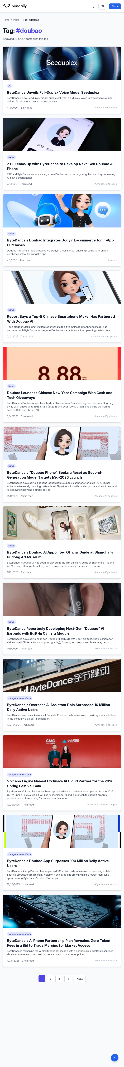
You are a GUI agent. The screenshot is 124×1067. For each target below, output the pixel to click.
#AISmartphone (109, 336)
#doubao (99, 107)
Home (6, 19)
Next (80, 978)
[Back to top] (114, 1057)
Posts (16, 19)
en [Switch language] (102, 6)
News (11, 157)
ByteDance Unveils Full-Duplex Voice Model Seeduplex (53, 92)
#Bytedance (110, 107)
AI (9, 86)
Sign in (115, 6)
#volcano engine (108, 804)
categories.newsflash (19, 698)
